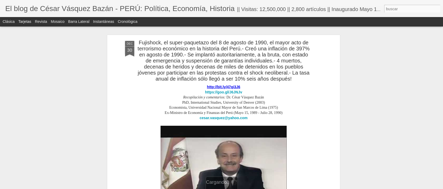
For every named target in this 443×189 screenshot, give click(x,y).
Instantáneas (103, 21)
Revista (41, 21)
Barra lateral (78, 21)
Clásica (9, 21)
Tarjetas (24, 21)
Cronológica (127, 21)
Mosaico (57, 21)
